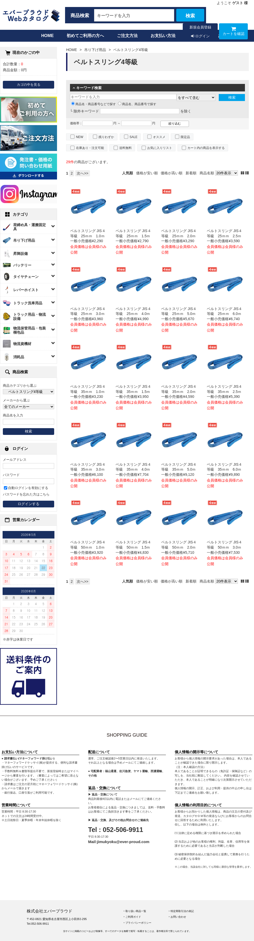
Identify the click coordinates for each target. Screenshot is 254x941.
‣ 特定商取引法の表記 (181, 911)
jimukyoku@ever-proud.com (123, 841)
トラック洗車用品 (27, 303)
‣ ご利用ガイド (132, 916)
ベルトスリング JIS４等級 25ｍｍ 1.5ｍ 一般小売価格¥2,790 (135, 236)
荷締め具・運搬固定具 (29, 227)
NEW (79, 137)
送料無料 (125, 148)
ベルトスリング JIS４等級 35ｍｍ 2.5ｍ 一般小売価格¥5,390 (226, 391)
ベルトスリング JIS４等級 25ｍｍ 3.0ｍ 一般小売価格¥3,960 (89, 314)
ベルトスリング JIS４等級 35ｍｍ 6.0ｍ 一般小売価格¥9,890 (226, 469)
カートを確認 (233, 32)
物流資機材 (22, 344)
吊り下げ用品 (24, 240)
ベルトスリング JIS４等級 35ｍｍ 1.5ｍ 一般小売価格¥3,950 (135, 391)
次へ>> (82, 173)
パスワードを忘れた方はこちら (26, 494)
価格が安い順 (147, 173)
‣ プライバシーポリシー (137, 922)
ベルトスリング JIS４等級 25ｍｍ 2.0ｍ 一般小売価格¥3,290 (180, 236)
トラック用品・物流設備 (29, 316)
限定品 (185, 137)
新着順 (191, 173)
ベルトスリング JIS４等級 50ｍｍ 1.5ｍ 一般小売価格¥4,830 (135, 547)
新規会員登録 (200, 27)
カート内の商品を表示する (206, 148)
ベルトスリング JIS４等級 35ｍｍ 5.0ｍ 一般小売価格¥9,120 (180, 469)
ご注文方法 (127, 35)
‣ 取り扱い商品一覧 (135, 911)
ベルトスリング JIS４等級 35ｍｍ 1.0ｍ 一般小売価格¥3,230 (89, 391)
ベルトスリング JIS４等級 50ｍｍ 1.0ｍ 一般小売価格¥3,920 (89, 547)
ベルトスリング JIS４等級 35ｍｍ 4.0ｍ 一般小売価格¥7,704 (135, 469)
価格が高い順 (171, 173)
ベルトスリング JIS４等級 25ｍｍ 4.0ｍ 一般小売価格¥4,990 (135, 314)
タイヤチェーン (26, 277)
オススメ (159, 137)
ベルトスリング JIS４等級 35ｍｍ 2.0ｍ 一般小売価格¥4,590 (180, 391)
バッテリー (22, 265)
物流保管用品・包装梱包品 (29, 330)
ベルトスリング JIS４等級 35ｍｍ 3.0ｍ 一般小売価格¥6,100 (89, 469)
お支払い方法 (163, 35)
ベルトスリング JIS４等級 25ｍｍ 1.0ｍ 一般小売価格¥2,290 (89, 236)
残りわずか (106, 137)
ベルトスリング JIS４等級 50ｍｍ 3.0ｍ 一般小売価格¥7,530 (226, 547)
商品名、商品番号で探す (137, 104)
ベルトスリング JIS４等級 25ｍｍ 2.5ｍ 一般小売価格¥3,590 (226, 236)
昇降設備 (20, 254)
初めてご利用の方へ (85, 35)
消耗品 (18, 357)
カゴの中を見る (28, 85)
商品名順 (207, 173)
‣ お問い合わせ (177, 916)
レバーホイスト (26, 290)
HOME (47, 35)
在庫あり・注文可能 (90, 148)
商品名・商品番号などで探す (93, 104)
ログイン (200, 36)
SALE (134, 137)
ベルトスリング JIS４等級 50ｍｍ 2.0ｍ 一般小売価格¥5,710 (180, 547)
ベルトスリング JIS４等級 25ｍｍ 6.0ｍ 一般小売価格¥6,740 (226, 314)
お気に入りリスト (159, 148)
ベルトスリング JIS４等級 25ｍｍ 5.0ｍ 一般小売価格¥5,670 (180, 314)
